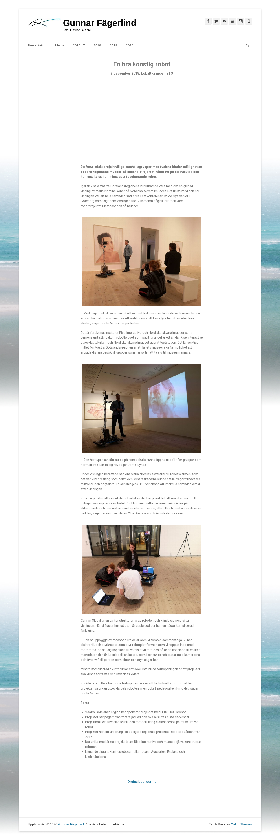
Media (59, 45)
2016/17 (79, 45)
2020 (129, 45)
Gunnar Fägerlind (99, 23)
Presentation (37, 45)
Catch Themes (241, 824)
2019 (113, 45)
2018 (97, 45)
